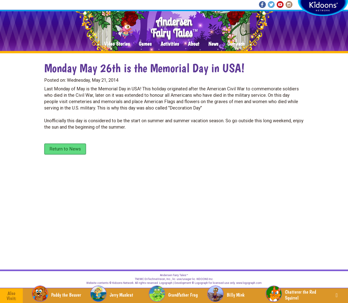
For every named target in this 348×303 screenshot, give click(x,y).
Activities (170, 44)
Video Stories (117, 44)
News (213, 44)
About (193, 44)
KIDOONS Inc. (205, 279)
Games (145, 44)
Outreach (236, 44)
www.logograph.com (248, 283)
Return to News (65, 149)
